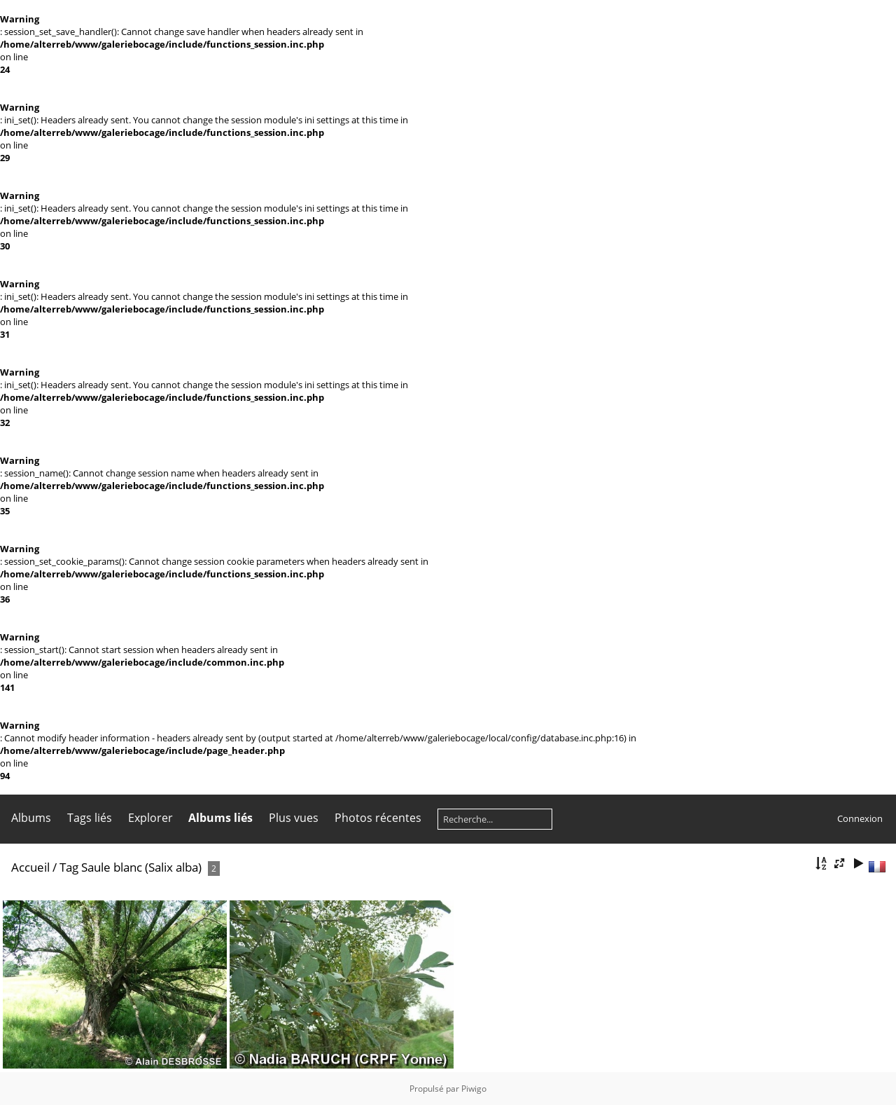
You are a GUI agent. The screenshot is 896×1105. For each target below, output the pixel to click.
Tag (68, 867)
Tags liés (89, 817)
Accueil (30, 867)
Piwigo (473, 1088)
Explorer (150, 817)
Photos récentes (378, 817)
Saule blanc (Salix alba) (141, 867)
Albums (31, 817)
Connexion (860, 818)
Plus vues (293, 817)
